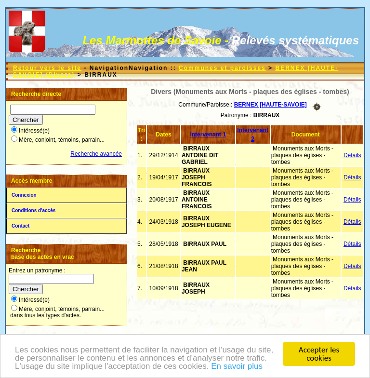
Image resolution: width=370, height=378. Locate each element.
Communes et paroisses (222, 68)
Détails (352, 155)
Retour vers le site (47, 68)
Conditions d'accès (33, 210)
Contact (20, 226)
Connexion (24, 195)
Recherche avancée (96, 153)
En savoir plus (237, 366)
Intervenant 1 (208, 134)
